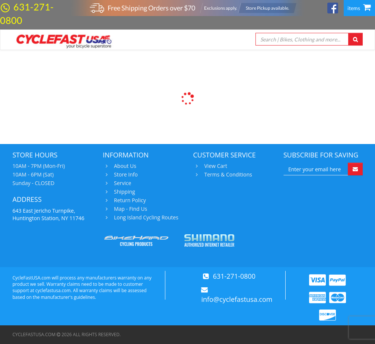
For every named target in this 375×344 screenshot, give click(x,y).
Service (121, 183)
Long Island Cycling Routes (145, 217)
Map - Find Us (129, 209)
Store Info (125, 174)
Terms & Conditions (227, 174)
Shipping (123, 191)
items (359, 8)
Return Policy (129, 200)
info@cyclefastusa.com (236, 299)
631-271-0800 (234, 276)
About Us (124, 166)
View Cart (215, 166)
